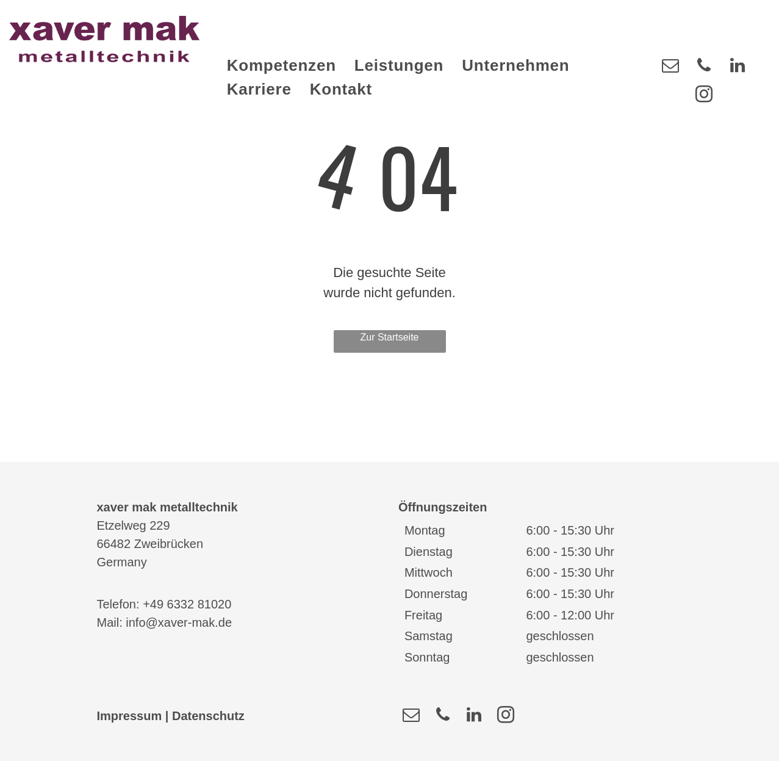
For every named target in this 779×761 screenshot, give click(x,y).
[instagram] (704, 95)
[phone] (704, 66)
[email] (670, 66)
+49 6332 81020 (187, 604)
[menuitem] (281, 66)
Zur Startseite (389, 337)
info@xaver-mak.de (179, 622)
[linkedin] (737, 66)
